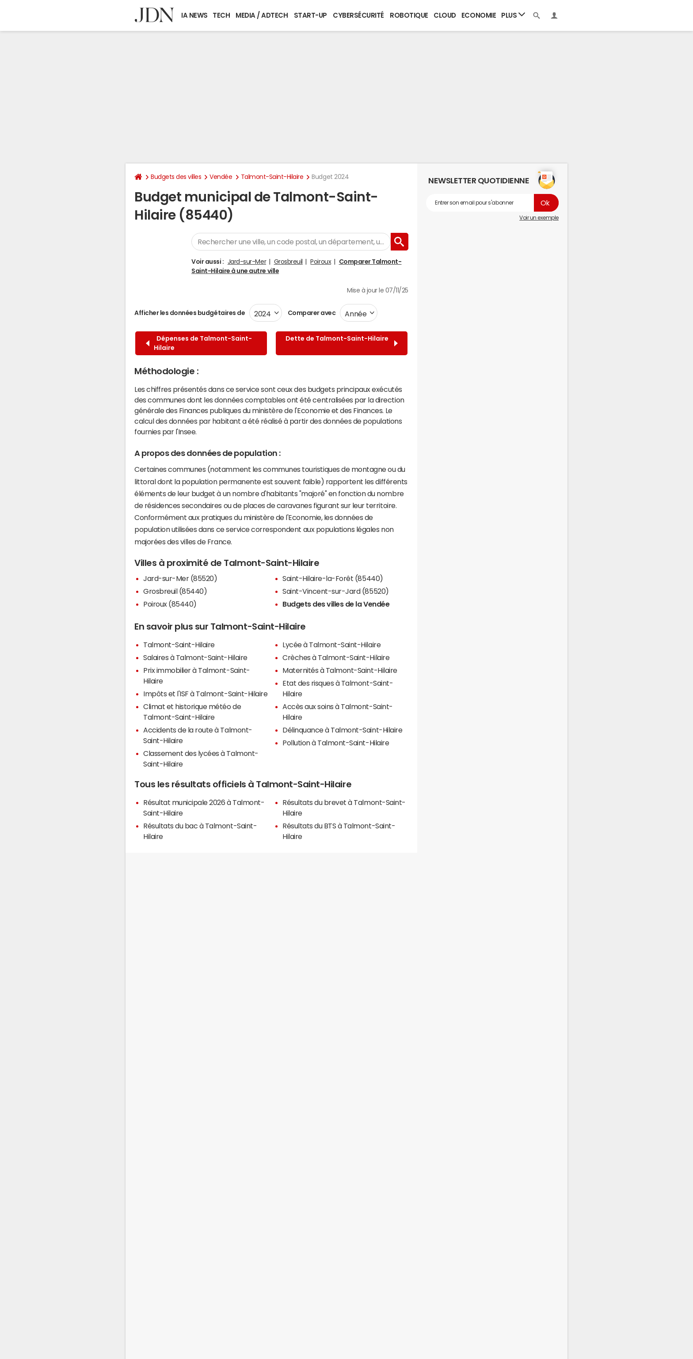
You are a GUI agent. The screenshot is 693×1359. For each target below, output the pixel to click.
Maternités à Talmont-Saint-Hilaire (339, 670)
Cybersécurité (358, 15)
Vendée (220, 177)
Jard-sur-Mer (247, 261)
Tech (221, 15)
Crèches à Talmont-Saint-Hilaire (335, 657)
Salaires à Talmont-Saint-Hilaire (195, 657)
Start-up (310, 15)
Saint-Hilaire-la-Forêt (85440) (332, 578)
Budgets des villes (176, 177)
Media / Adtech (262, 15)
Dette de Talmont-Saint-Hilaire (342, 343)
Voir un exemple (539, 217)
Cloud (445, 15)
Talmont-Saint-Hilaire (272, 177)
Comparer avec (310, 313)
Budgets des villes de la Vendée (335, 603)
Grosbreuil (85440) (175, 591)
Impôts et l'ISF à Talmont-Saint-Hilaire (205, 693)
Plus (513, 15)
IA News (194, 15)
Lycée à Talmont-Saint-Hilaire (331, 644)
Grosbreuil (288, 261)
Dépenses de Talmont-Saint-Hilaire (199, 343)
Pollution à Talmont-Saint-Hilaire (335, 742)
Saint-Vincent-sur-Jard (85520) (335, 591)
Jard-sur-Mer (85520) (180, 578)
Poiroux (320, 261)
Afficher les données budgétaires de (189, 313)
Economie (478, 15)
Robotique (409, 15)
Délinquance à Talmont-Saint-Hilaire (342, 729)
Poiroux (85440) (170, 603)
